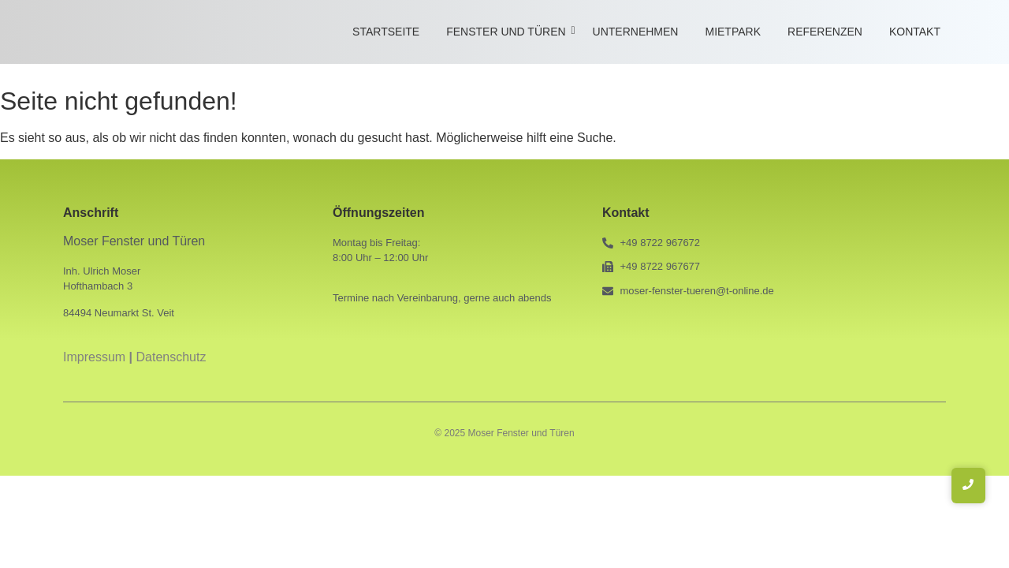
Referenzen (824, 31)
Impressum (94, 357)
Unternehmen (636, 31)
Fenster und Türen (508, 31)
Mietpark (733, 31)
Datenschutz (171, 357)
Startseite (385, 31)
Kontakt (914, 31)
